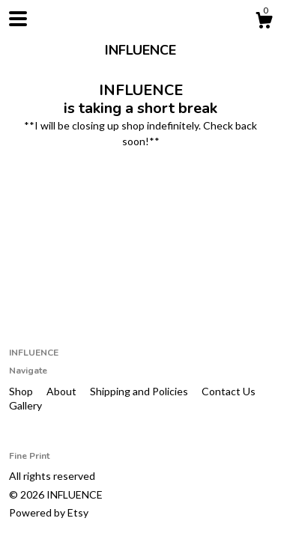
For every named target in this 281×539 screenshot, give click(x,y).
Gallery (25, 405)
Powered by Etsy (48, 512)
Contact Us (229, 391)
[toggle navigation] (18, 18)
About (62, 391)
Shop (22, 391)
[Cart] (264, 22)
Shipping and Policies (140, 391)
